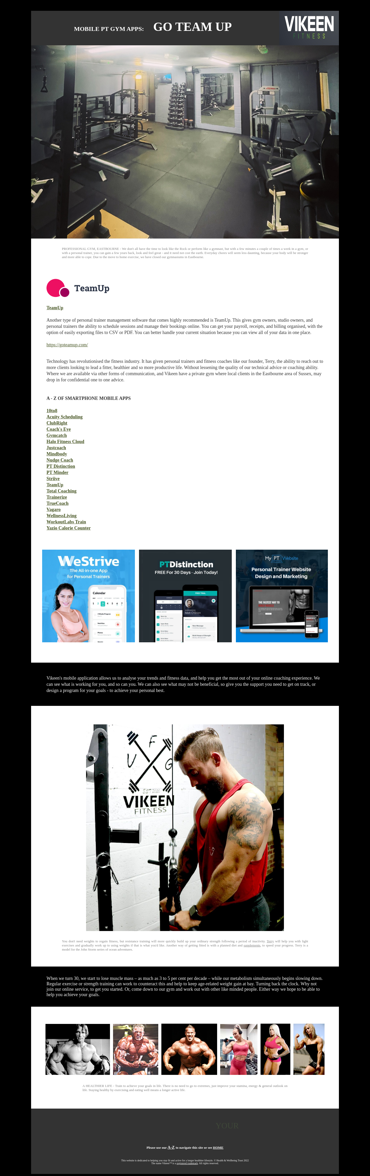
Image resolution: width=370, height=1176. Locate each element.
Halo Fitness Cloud (65, 441)
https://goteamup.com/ (67, 344)
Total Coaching (62, 491)
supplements (252, 945)
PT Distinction (61, 466)
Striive (53, 478)
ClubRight (57, 423)
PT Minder (57, 472)
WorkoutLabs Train (66, 521)
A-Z (171, 1147)
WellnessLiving (62, 515)
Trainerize (57, 497)
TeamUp (55, 307)
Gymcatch (57, 435)
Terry (270, 941)
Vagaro (54, 509)
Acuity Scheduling (65, 416)
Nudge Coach (60, 460)
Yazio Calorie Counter (69, 528)
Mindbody (57, 454)
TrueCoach (58, 503)
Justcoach (56, 447)
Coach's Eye (59, 429)
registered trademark (187, 1163)
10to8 (52, 410)
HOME (218, 1147)
